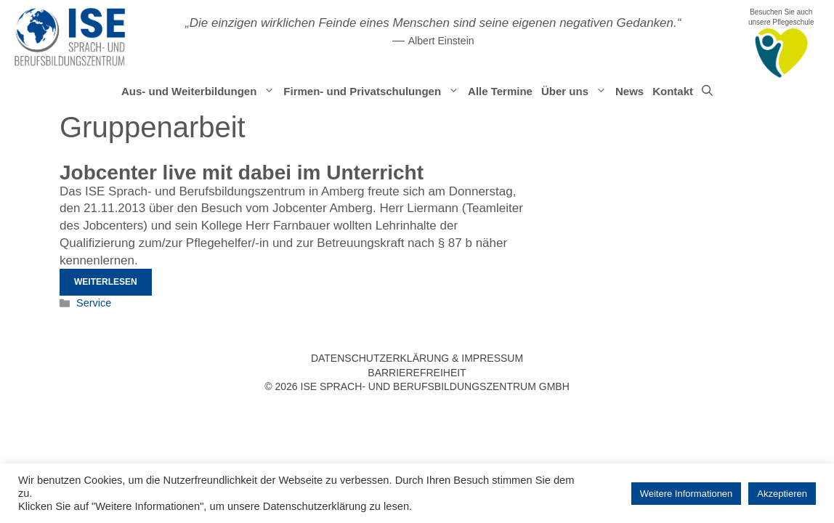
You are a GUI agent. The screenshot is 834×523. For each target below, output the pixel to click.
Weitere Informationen (686, 493)
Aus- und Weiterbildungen (200, 91)
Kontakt (672, 91)
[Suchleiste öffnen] (707, 91)
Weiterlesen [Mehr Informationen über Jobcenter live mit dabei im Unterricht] (105, 282)
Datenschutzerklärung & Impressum (417, 358)
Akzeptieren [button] (782, 493)
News (629, 91)
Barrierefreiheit (417, 372)
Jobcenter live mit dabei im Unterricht (242, 172)
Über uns (576, 91)
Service (93, 303)
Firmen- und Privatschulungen (373, 91)
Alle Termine (500, 91)
